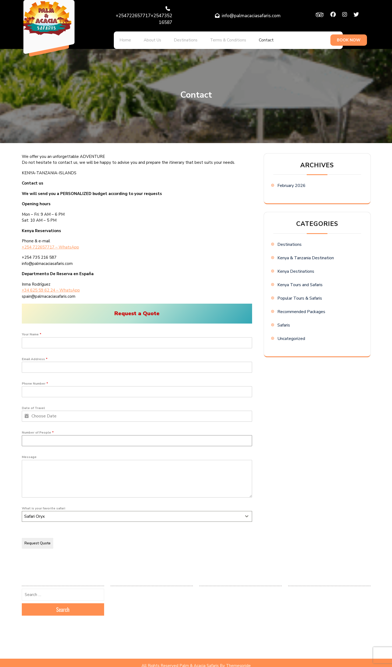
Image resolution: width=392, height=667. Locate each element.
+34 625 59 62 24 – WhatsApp (51, 286)
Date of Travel (33, 404)
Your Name (31, 331)
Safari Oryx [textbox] (34, 513)
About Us (147, 38)
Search (63, 604)
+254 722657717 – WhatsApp (50, 243)
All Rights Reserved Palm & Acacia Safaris (180, 659)
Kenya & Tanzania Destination (305, 254)
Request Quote (37, 539)
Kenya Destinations (295, 268)
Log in (204, 586)
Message (29, 453)
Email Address (35, 355)
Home (123, 38)
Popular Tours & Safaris (299, 295)
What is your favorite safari (43, 505)
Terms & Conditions (216, 38)
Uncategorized (291, 335)
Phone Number (35, 380)
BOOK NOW (349, 38)
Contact (250, 38)
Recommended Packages (301, 308)
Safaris (283, 322)
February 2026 (291, 182)
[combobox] (137, 513)
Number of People (38, 429)
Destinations (177, 38)
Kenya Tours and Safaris (300, 281)
